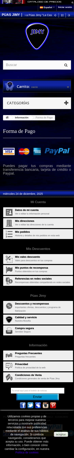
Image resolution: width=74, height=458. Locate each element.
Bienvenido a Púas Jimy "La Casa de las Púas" (42, 15)
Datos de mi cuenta (26, 209)
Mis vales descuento (27, 256)
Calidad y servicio (26, 317)
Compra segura (24, 328)
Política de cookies (26, 452)
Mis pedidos (22, 231)
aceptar (61, 434)
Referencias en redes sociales (33, 278)
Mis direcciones (24, 220)
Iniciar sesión (65, 7)
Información (22, 117)
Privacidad (21, 364)
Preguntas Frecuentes (28, 353)
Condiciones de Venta (28, 375)
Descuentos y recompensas (32, 303)
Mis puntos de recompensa (31, 267)
